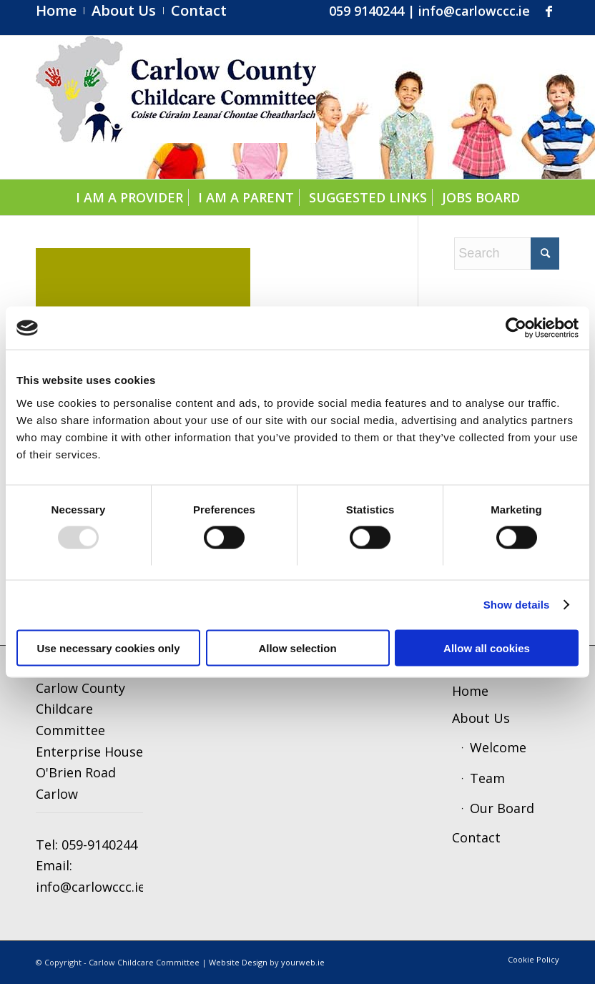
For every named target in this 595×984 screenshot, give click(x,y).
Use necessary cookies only (108, 647)
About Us (481, 718)
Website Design (238, 962)
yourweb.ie (303, 962)
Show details (516, 605)
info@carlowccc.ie (474, 10)
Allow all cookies (486, 647)
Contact (476, 837)
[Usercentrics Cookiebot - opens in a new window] (516, 328)
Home (470, 690)
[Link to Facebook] (548, 10)
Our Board (502, 808)
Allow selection (297, 647)
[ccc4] (176, 107)
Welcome (498, 747)
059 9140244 (366, 10)
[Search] (506, 253)
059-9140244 (99, 844)
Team (487, 778)
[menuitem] (60, 10)
